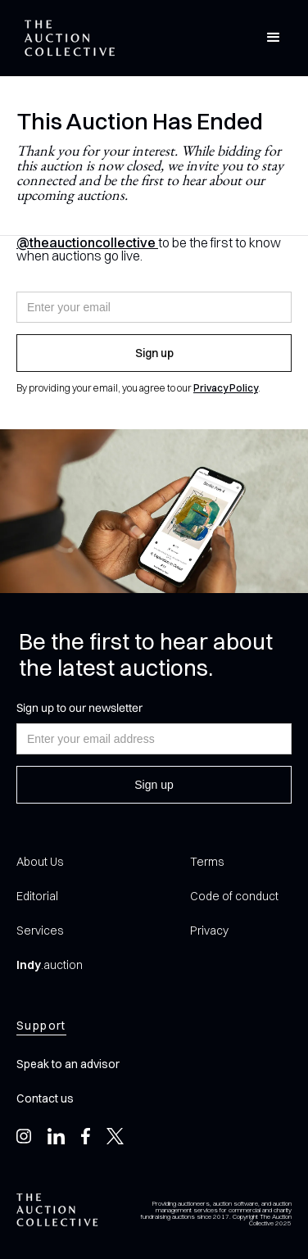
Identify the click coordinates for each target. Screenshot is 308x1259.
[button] (274, 38)
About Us (39, 861)
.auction (49, 965)
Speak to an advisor (68, 1064)
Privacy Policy (225, 388)
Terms (207, 861)
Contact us (45, 1098)
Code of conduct (234, 896)
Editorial (37, 896)
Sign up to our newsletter (79, 707)
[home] (65, 38)
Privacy (209, 930)
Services (39, 930)
